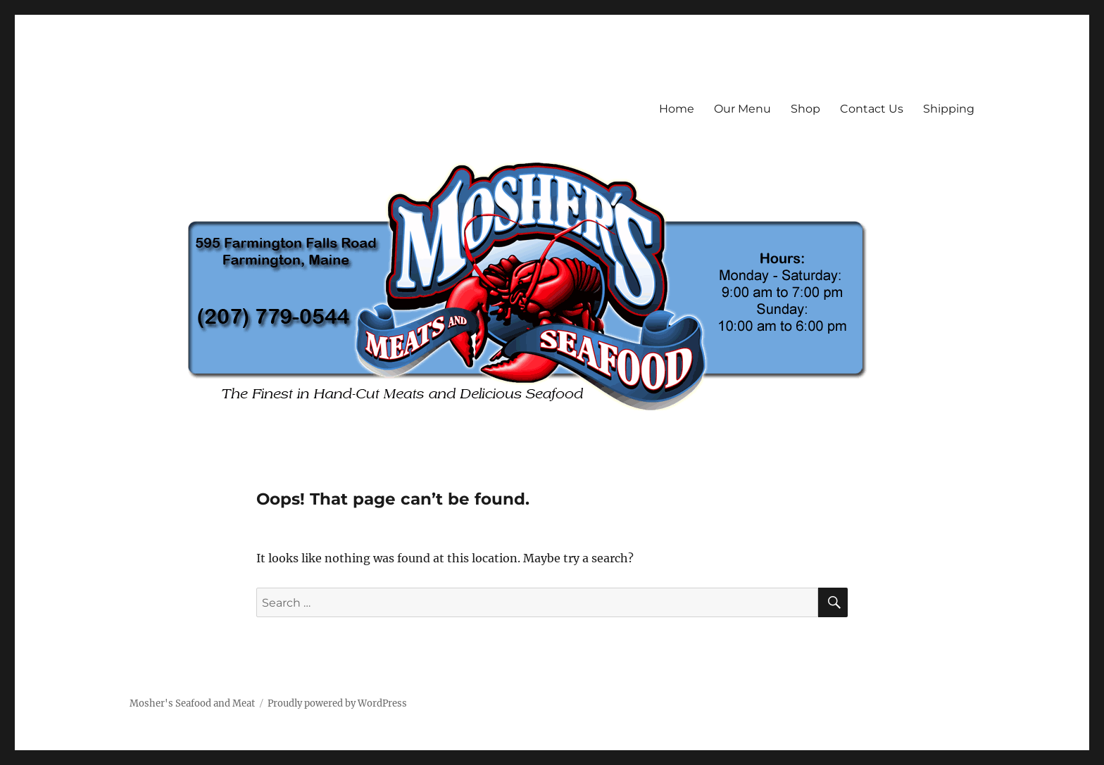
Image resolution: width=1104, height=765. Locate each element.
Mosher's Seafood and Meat (192, 703)
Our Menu (742, 108)
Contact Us (871, 108)
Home (676, 108)
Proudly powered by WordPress (337, 703)
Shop (805, 108)
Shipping (948, 108)
